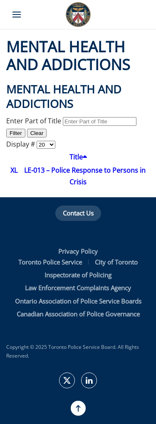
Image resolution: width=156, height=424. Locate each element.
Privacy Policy (78, 251)
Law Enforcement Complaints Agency (78, 288)
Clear (37, 133)
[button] (16, 14)
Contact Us (78, 213)
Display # (21, 144)
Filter (16, 133)
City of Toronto (116, 262)
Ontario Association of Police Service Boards (78, 301)
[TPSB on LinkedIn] (89, 380)
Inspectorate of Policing (78, 275)
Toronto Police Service (50, 262)
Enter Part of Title (34, 120)
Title (78, 157)
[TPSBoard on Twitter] (67, 380)
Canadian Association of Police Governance (78, 314)
